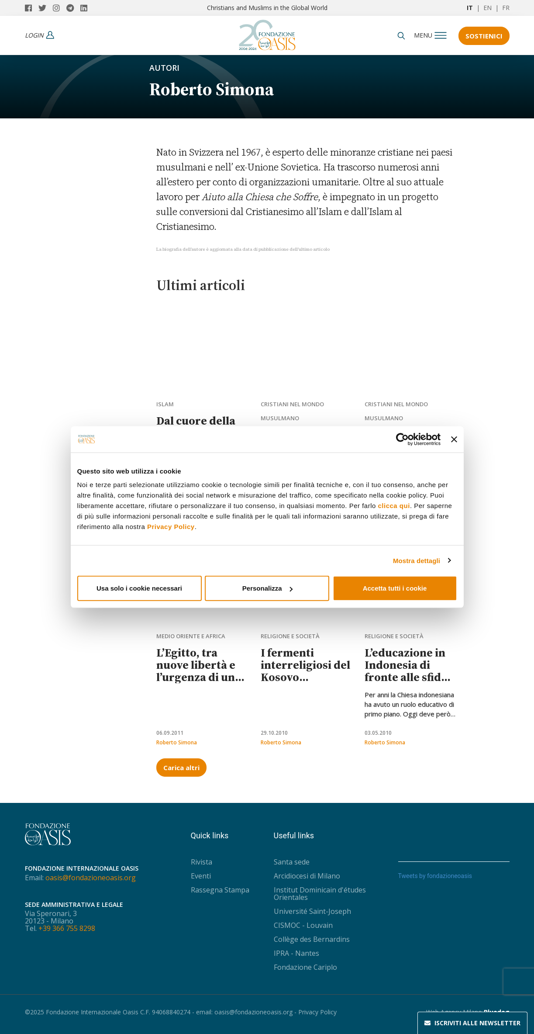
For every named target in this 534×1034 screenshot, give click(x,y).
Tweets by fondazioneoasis (435, 875)
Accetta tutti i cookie (395, 588)
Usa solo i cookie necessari (139, 588)
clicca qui (394, 505)
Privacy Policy (171, 526)
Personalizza (267, 588)
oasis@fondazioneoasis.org (90, 877)
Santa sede (292, 862)
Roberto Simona (176, 742)
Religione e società (290, 636)
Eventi (201, 876)
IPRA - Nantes (296, 953)
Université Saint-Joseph (312, 911)
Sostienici (484, 35)
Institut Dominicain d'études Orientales (320, 893)
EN (487, 7)
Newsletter (472, 1023)
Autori (164, 67)
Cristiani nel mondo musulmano (292, 411)
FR (506, 7)
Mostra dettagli (416, 560)
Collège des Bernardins (312, 939)
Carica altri (181, 767)
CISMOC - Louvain (303, 925)
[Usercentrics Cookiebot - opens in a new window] (402, 439)
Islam (165, 404)
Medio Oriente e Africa (190, 636)
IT (470, 7)
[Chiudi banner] (454, 439)
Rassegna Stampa (220, 890)
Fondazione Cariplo (305, 967)
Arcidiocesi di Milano (307, 876)
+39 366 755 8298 (66, 928)
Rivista (201, 862)
